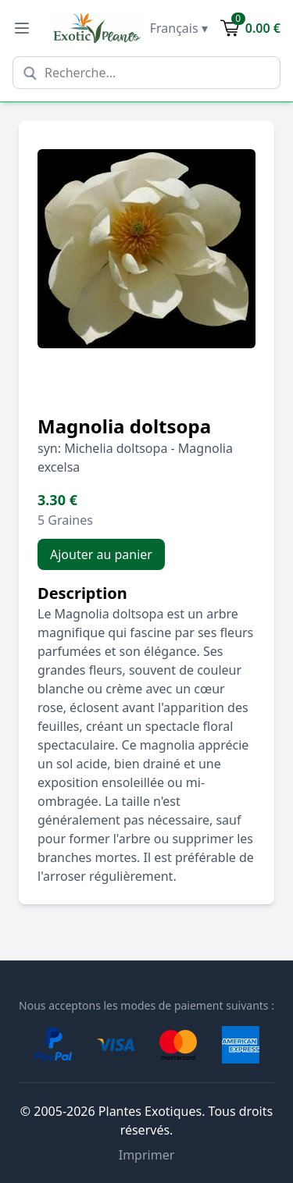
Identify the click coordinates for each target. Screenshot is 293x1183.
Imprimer (147, 1154)
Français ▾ (179, 28)
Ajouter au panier (101, 554)
